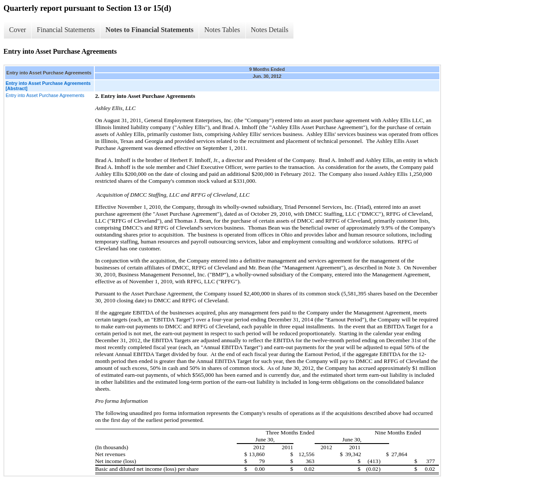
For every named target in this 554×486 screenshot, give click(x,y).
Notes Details (270, 29)
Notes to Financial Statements (149, 29)
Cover (17, 29)
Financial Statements (66, 29)
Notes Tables (222, 29)
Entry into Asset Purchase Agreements (45, 95)
